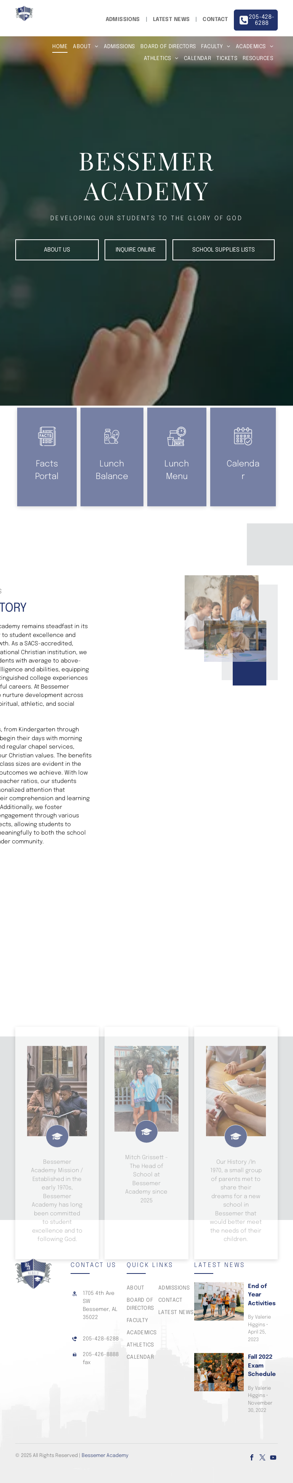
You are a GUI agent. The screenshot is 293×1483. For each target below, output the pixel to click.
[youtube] (273, 1458)
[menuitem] (123, 20)
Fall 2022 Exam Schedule (262, 1365)
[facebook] (251, 1458)
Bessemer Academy (105, 1455)
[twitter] (262, 1458)
